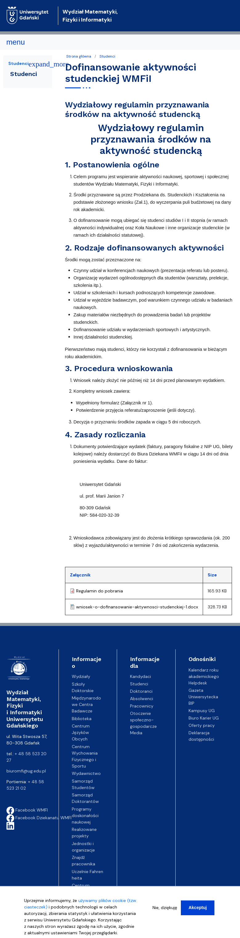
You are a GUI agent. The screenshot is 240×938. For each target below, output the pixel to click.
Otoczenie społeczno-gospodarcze (143, 720)
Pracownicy (141, 706)
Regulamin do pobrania (99, 591)
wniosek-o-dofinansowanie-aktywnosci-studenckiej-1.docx (137, 607)
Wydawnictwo (86, 773)
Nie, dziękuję (165, 908)
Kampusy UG (202, 710)
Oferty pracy (202, 725)
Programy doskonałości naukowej (85, 815)
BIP (191, 703)
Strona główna (78, 56)
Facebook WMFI (27, 810)
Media (136, 733)
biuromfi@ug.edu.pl (26, 771)
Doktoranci (141, 691)
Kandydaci (140, 676)
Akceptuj (198, 907)
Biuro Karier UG (204, 718)
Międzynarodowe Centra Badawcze (86, 704)
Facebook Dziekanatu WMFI (38, 817)
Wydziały (81, 676)
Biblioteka (82, 718)
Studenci (107, 56)
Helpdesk (198, 683)
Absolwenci (141, 698)
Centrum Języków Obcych (81, 732)
